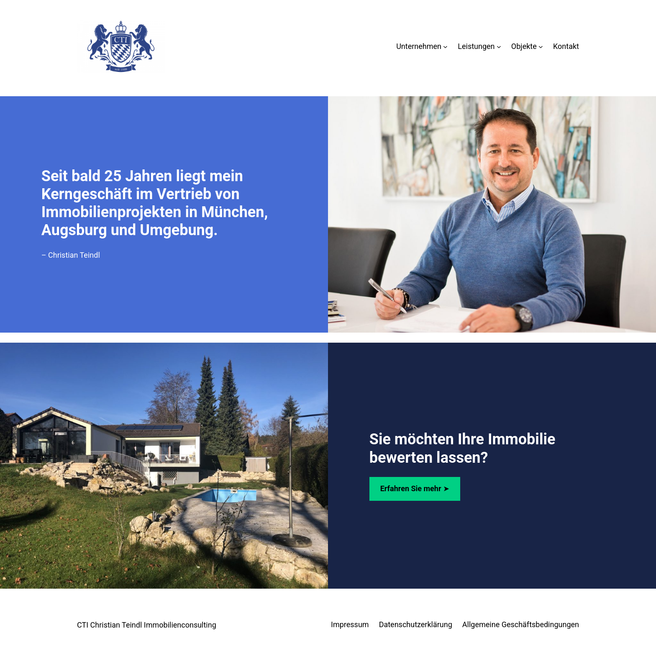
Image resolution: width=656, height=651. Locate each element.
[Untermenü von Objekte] (540, 46)
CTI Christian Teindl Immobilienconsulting (146, 624)
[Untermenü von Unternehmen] (445, 46)
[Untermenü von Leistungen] (499, 46)
